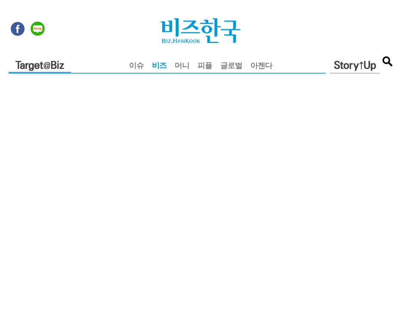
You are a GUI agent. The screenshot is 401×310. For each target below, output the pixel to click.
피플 (204, 66)
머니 (182, 66)
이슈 (136, 66)
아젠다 (261, 66)
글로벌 (231, 66)
